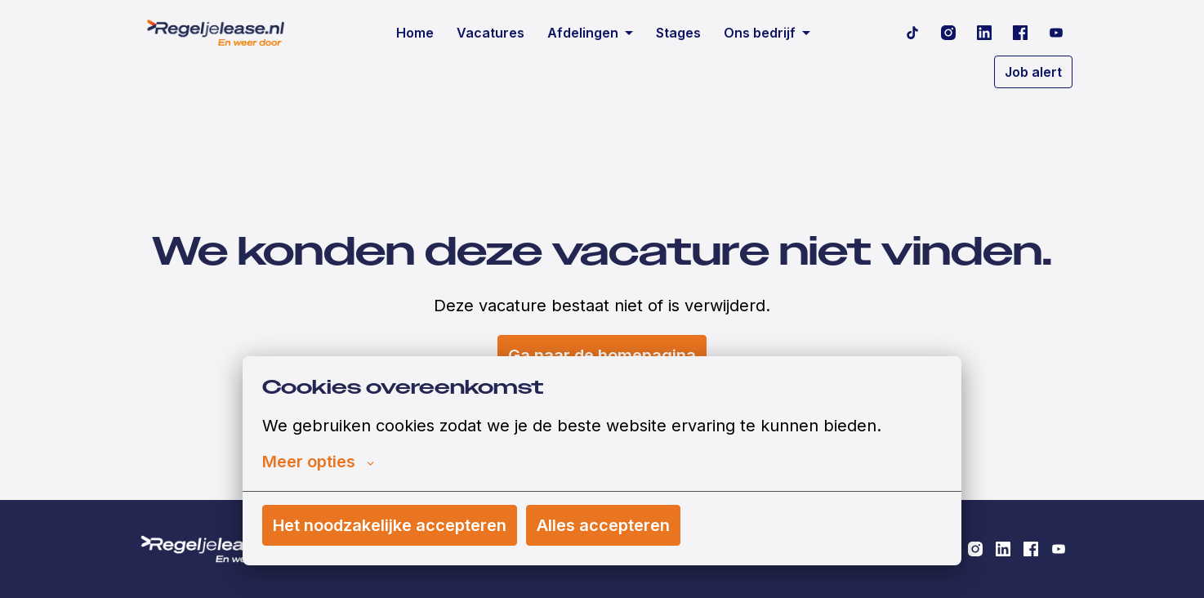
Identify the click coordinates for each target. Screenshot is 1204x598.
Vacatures (490, 33)
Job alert (1033, 72)
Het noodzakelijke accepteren (389, 525)
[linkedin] (984, 32)
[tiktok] (912, 32)
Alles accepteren (603, 525)
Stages (678, 33)
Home (415, 33)
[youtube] (1056, 32)
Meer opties (318, 461)
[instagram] (948, 32)
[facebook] (1020, 32)
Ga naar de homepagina (602, 355)
